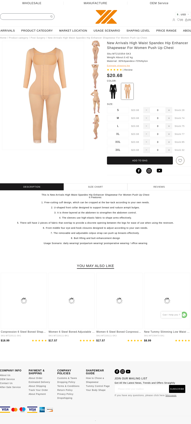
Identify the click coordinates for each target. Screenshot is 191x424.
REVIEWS (159, 187)
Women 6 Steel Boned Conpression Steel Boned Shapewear (119, 331)
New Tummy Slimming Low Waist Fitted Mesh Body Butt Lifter (167, 331)
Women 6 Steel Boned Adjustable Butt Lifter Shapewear (72, 331)
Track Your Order (38, 390)
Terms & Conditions (68, 386)
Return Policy (65, 390)
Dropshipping (64, 398)
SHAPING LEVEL (138, 30)
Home (3, 38)
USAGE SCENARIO (107, 30)
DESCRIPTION (31, 187)
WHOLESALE (31, 3)
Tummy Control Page (98, 386)
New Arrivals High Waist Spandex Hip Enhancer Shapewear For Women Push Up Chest (97, 38)
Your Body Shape (96, 390)
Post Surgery (38, 38)
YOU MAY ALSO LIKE (95, 266)
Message (171, 395)
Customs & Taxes (67, 378)
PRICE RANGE (166, 30)
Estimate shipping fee (118, 65)
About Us (5, 375)
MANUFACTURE (95, 3)
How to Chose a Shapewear (95, 380)
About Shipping (37, 386)
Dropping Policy (66, 382)
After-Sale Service (10, 387)
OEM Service (159, 3)
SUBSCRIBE (177, 389)
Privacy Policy (65, 394)
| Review (128, 70)
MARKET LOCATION (73, 30)
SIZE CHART (95, 187)
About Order (35, 378)
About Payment (37, 394)
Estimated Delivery (39, 382)
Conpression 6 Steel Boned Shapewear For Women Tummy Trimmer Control (24, 331)
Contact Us (6, 383)
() (180, 19)
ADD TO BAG (140, 160)
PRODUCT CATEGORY (37, 30)
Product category (18, 38)
